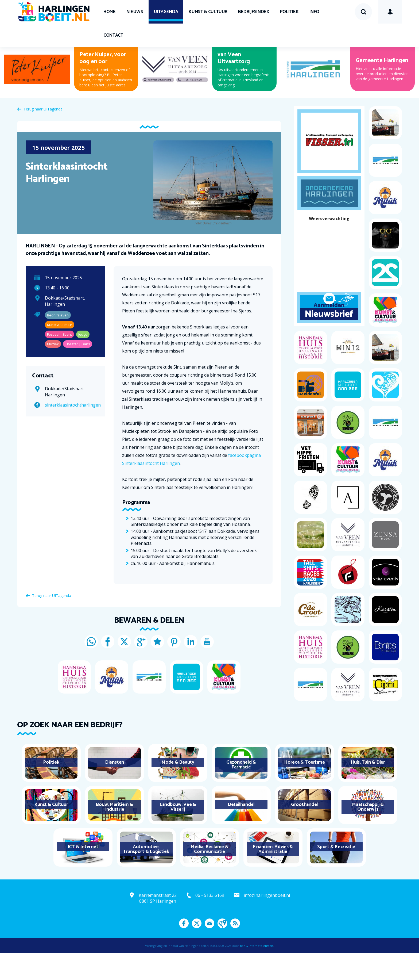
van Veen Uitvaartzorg (234, 58)
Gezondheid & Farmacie (241, 764)
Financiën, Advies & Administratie (273, 849)
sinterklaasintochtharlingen (73, 405)
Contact (113, 35)
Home (109, 12)
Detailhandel (241, 805)
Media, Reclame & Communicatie (209, 849)
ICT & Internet (83, 847)
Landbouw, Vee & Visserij (178, 807)
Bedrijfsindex (253, 12)
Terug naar (43, 109)
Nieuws (134, 12)
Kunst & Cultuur (208, 12)
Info (314, 12)
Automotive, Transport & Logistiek (146, 849)
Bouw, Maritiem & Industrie (114, 807)
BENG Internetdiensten (256, 946)
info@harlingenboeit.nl (267, 895)
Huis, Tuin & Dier (368, 762)
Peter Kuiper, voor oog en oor (102, 58)
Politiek (289, 12)
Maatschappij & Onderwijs (368, 807)
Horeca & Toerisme (304, 762)
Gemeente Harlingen (382, 60)
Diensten (114, 762)
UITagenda (166, 12)
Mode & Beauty (177, 762)
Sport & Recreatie (336, 847)
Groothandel (304, 805)
